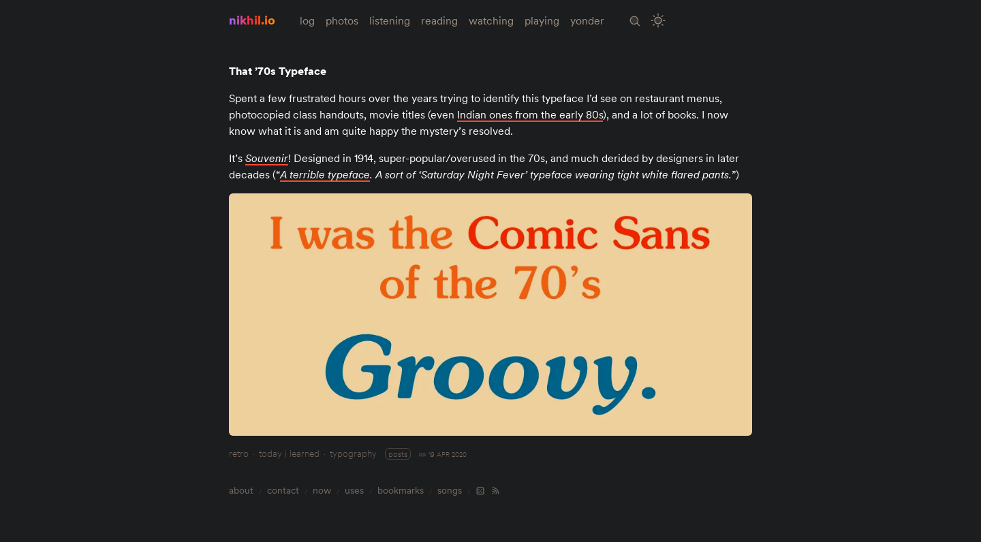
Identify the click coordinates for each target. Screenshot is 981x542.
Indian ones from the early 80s (530, 114)
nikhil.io (252, 20)
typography (353, 453)
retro (239, 453)
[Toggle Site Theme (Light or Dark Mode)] (658, 21)
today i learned (289, 453)
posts (397, 454)
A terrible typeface (325, 174)
